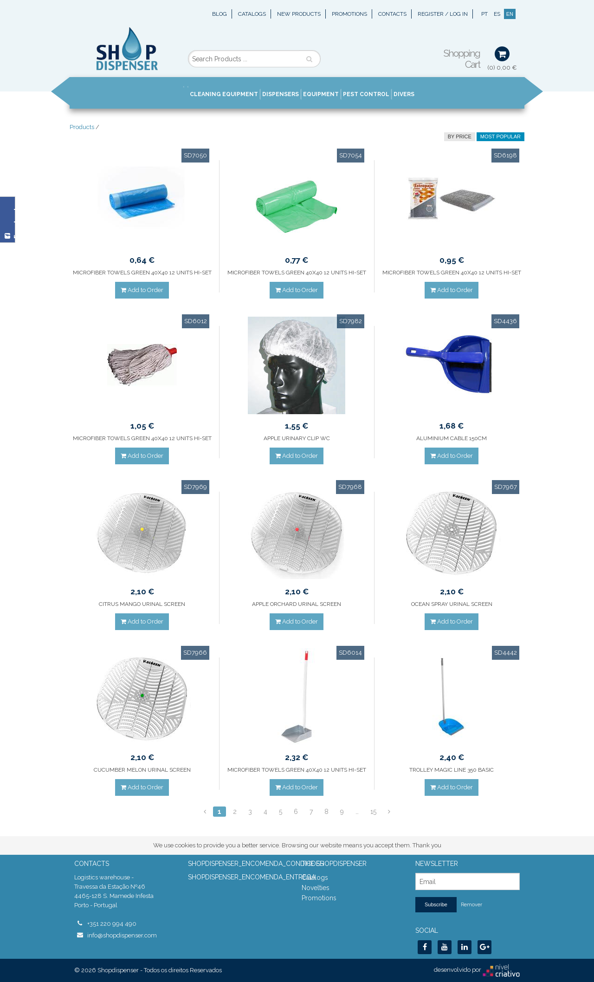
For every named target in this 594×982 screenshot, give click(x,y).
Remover (471, 905)
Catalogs (252, 14)
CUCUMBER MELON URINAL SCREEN (142, 770)
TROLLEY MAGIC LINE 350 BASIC (451, 770)
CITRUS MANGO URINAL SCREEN (142, 604)
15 (373, 811)
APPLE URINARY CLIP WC (297, 438)
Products (82, 127)
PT (484, 14)
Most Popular (500, 136)
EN (509, 14)
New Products (299, 14)
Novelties (315, 887)
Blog (219, 14)
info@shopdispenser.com (122, 935)
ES (497, 14)
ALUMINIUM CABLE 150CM (451, 438)
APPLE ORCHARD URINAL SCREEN (296, 604)
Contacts (392, 14)
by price (459, 136)
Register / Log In (443, 14)
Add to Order (142, 289)
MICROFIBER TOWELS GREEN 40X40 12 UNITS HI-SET (142, 272)
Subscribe (436, 904)
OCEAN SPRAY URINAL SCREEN (451, 604)
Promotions (349, 14)
